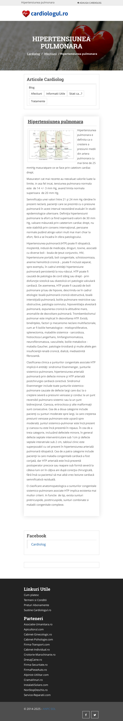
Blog (31, 87)
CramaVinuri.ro (33, 679)
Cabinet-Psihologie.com (38, 639)
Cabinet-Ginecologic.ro (38, 634)
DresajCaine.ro (33, 659)
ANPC (46, 709)
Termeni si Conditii (35, 600)
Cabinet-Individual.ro (37, 649)
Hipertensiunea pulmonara (55, 121)
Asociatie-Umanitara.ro (38, 624)
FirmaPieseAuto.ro (35, 669)
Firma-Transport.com (37, 644)
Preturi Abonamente (36, 605)
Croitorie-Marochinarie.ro (39, 654)
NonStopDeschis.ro (36, 689)
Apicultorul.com (34, 629)
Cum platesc (31, 594)
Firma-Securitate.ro (36, 664)
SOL (53, 709)
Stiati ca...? (75, 93)
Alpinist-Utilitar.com (36, 674)
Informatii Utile (55, 93)
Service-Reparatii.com (37, 694)
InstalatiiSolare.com (36, 684)
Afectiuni (50, 54)
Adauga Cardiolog (89, 2)
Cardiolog (33, 54)
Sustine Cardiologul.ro (37, 610)
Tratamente (38, 101)
